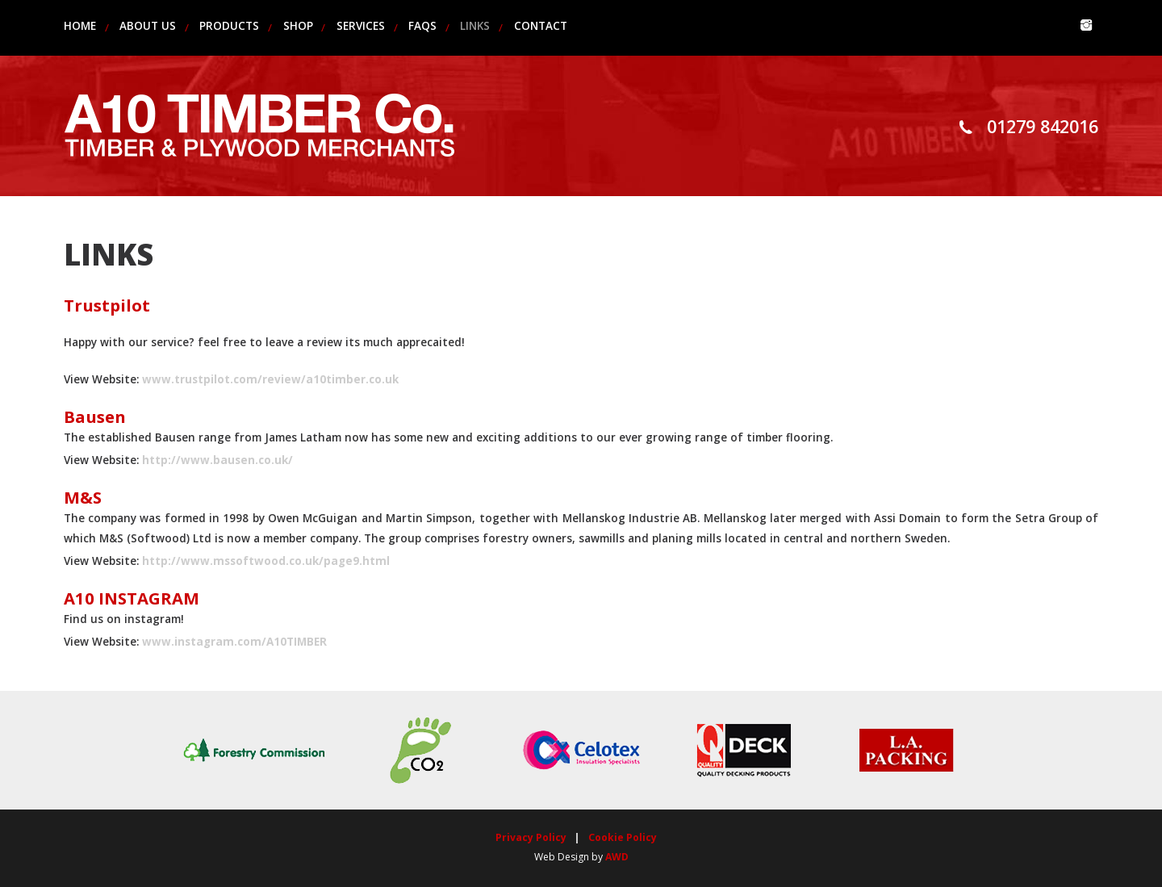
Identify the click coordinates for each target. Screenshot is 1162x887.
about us (147, 26)
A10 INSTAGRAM (131, 598)
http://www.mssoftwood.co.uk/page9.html (266, 561)
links (475, 26)
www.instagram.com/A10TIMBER (234, 641)
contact (540, 26)
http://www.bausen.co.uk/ (217, 460)
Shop (298, 26)
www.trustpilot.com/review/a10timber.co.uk (270, 379)
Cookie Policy (622, 838)
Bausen (95, 416)
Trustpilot (107, 305)
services (360, 26)
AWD (617, 857)
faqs (422, 26)
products (229, 26)
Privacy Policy (530, 838)
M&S (83, 497)
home (80, 26)
